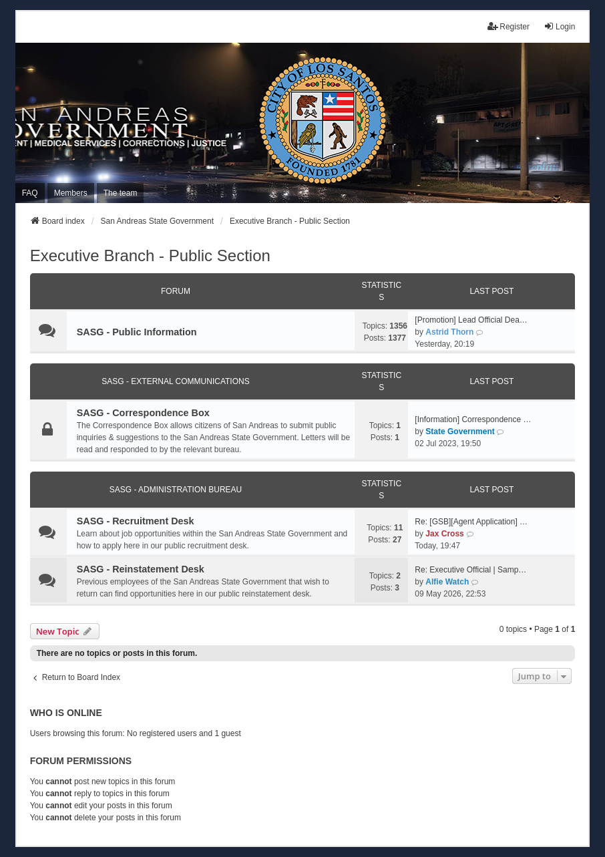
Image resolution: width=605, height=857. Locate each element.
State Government (459, 431)
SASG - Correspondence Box (143, 412)
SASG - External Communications (175, 381)
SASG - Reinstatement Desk (140, 569)
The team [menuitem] (121, 193)
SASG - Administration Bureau (176, 489)
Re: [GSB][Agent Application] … (471, 521)
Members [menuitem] (70, 193)
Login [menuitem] (559, 26)
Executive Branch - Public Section (150, 255)
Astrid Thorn (449, 332)
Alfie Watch (447, 581)
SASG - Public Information (137, 332)
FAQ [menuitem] (30, 193)
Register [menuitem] (508, 26)
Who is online (66, 712)
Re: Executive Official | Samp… (470, 569)
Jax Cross (444, 533)
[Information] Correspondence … (473, 419)
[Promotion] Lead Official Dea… (471, 320)
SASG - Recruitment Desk (135, 521)
